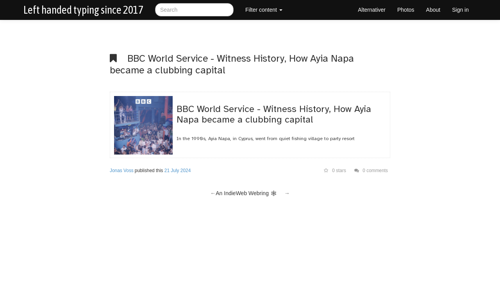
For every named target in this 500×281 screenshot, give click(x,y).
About (433, 10)
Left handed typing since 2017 (83, 10)
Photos (405, 10)
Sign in (460, 10)
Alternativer (372, 10)
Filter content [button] (263, 10)
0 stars (335, 170)
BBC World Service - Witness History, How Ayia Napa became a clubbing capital (232, 64)
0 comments (371, 170)
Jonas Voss (122, 170)
